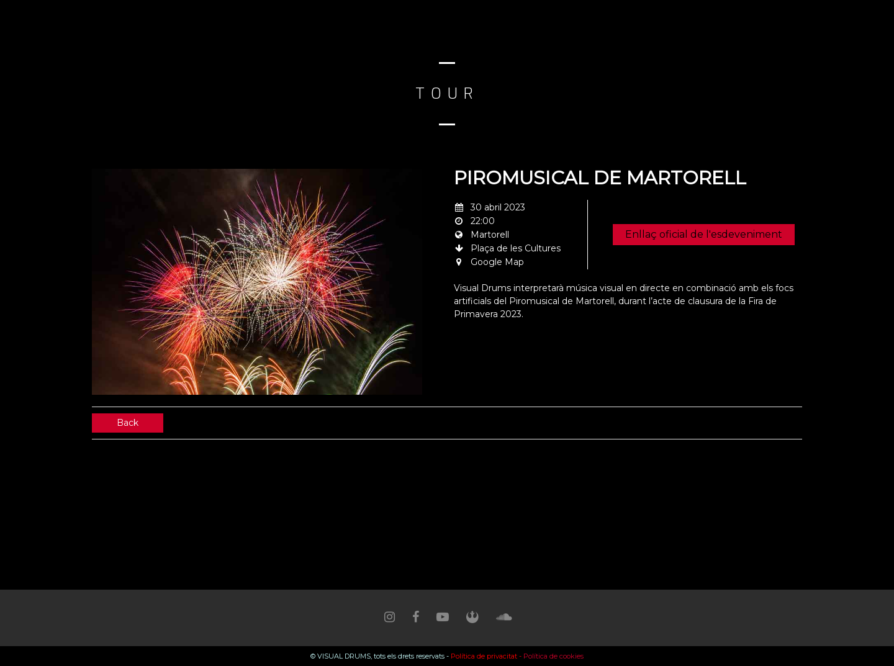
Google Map (497, 262)
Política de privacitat (484, 656)
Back (127, 422)
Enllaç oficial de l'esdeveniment (703, 234)
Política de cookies (553, 656)
